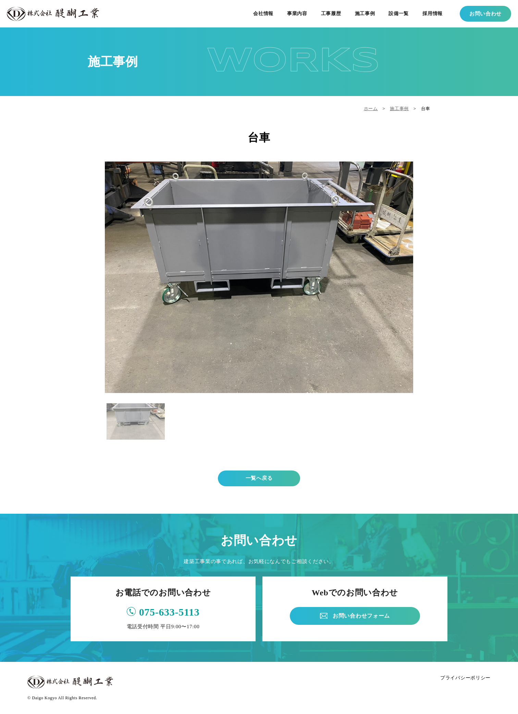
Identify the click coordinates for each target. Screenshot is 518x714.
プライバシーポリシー (465, 677)
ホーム (371, 108)
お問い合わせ (485, 13)
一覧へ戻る (259, 478)
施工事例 (399, 108)
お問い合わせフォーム (361, 616)
